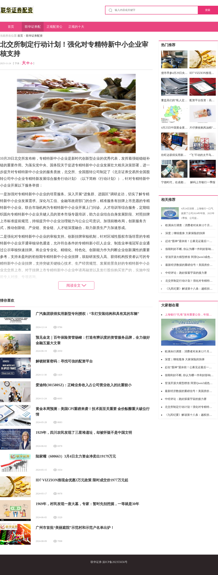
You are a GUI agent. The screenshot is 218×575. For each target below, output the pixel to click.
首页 (11, 26)
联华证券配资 (33, 28)
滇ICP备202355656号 (114, 562)
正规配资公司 (54, 28)
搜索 (207, 10)
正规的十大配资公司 (76, 28)
